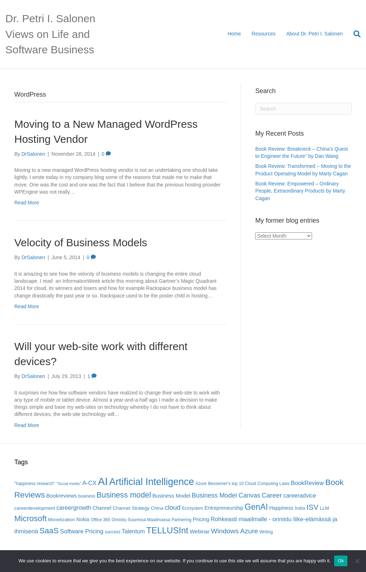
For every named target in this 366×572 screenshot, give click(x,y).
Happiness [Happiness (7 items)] (281, 508)
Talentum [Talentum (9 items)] (133, 531)
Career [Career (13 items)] (272, 495)
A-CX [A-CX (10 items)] (89, 483)
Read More (26, 202)
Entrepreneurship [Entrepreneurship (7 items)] (223, 508)
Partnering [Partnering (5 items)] (182, 519)
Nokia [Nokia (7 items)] (82, 519)
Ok (341, 560)
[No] (357, 560)
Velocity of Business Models (80, 242)
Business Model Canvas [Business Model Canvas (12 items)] (226, 495)
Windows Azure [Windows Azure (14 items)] (234, 531)
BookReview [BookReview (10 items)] (307, 483)
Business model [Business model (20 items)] (124, 494)
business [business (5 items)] (86, 496)
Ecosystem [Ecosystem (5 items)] (192, 508)
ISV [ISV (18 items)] (312, 507)
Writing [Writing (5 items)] (266, 531)
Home (234, 34)
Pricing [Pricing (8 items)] (201, 519)
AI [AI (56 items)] (103, 481)
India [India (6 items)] (300, 508)
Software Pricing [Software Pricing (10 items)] (81, 531)
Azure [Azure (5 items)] (201, 483)
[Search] (354, 34)
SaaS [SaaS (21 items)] (49, 530)
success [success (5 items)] (112, 531)
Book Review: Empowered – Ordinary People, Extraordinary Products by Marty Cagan (300, 191)
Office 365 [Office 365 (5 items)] (100, 519)
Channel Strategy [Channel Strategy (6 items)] (131, 508)
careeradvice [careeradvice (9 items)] (299, 496)
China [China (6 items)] (157, 508)
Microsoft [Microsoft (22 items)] (30, 518)
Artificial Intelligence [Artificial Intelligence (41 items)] (151, 481)
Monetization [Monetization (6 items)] (61, 519)
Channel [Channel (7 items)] (102, 508)
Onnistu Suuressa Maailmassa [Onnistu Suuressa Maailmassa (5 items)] (141, 519)
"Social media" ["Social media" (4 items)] (68, 483)
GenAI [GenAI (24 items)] (256, 507)
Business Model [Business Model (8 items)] (171, 496)
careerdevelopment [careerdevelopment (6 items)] (34, 508)
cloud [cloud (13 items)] (172, 507)
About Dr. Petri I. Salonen (314, 34)
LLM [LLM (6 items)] (324, 508)
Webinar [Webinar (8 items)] (200, 531)
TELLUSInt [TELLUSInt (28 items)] (167, 530)
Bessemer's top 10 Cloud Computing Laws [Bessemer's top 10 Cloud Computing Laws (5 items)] (249, 483)
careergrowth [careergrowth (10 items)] (73, 507)
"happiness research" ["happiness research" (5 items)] (34, 483)
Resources (264, 34)
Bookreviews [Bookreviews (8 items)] (61, 496)
